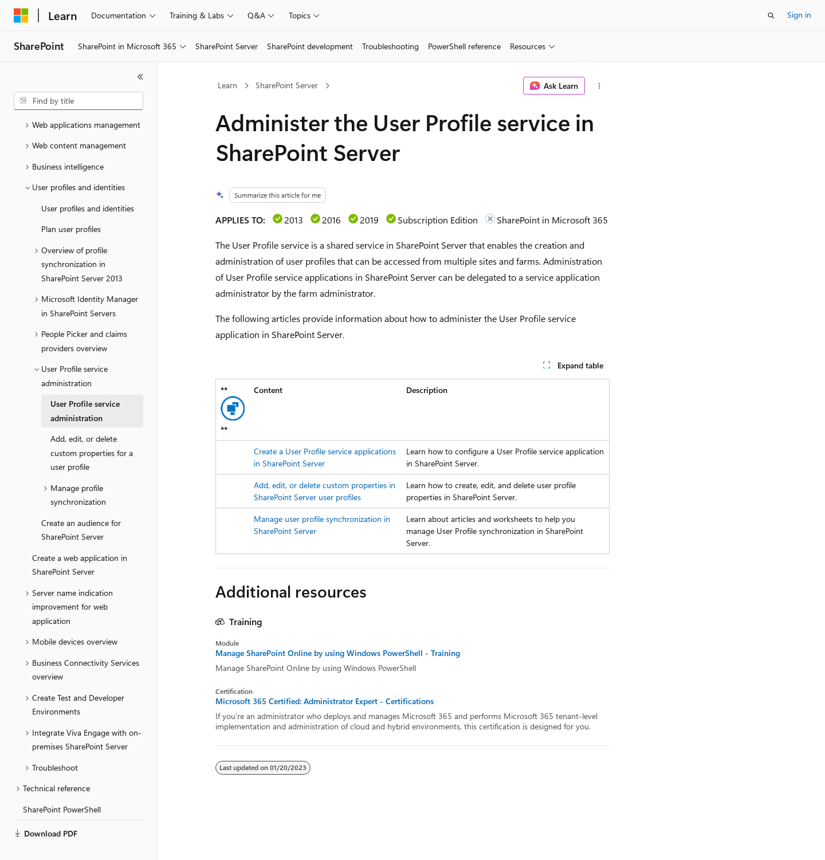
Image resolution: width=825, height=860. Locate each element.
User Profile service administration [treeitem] (85, 383)
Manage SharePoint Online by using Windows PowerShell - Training (337, 653)
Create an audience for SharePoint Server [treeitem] (81, 503)
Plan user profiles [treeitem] (71, 202)
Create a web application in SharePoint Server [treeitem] (79, 538)
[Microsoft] (21, 15)
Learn (227, 85)
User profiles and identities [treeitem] (87, 181)
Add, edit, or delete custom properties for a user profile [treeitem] (91, 425)
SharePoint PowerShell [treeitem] (62, 782)
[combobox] (78, 101)
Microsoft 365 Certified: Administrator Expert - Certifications (324, 701)
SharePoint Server (287, 85)
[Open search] (771, 15)
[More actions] (600, 86)
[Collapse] (140, 76)
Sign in (799, 14)
